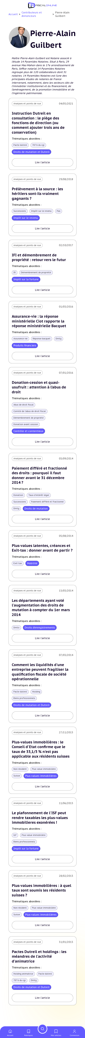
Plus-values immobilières (41, 785)
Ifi (14, 273)
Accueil (13, 14)
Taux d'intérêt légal (39, 498)
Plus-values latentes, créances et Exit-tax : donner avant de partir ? (42, 553)
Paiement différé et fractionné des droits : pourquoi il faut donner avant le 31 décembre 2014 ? (40, 478)
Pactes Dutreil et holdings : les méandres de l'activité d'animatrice (40, 967)
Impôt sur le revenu (42, 212)
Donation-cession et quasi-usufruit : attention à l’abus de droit (40, 389)
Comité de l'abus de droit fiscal (30, 413)
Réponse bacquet (42, 340)
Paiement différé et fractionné (48, 504)
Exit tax (17, 571)
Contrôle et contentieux (28, 433)
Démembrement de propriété (37, 273)
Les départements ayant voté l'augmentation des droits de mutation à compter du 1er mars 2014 (42, 616)
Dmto (16, 636)
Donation (18, 498)
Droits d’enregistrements (40, 636)
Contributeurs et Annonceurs (32, 14)
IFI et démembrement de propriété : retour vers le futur (39, 258)
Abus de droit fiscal (23, 406)
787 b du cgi (39, 145)
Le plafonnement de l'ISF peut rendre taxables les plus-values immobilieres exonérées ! (40, 827)
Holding (37, 700)
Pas (60, 212)
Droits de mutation (36, 511)
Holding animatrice (23, 984)
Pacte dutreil (20, 145)
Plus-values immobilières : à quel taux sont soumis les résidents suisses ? (42, 900)
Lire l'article (42, 163)
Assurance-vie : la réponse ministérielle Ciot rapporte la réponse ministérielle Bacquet (39, 322)
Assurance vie (20, 340)
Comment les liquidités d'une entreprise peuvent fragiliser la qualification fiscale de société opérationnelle (40, 680)
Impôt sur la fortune (26, 280)
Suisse (16, 785)
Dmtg (60, 340)
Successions (19, 212)
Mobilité (32, 571)
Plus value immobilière (45, 778)
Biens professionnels (24, 707)
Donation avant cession (26, 426)
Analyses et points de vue (27, 103)
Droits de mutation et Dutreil (31, 152)
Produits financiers (24, 347)
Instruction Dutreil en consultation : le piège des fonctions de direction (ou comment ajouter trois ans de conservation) (39, 123)
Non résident (20, 778)
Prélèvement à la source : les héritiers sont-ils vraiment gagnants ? (38, 194)
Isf (14, 845)
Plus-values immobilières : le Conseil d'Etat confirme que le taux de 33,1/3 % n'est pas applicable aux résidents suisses (41, 758)
